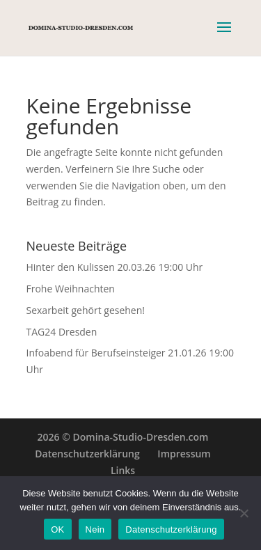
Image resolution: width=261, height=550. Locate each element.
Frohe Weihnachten (70, 288)
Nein (95, 529)
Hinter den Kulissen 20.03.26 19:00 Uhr (114, 267)
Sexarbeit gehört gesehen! (85, 310)
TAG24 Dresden (61, 331)
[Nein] (244, 513)
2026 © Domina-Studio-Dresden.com (123, 436)
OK (57, 529)
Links (123, 470)
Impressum (183, 453)
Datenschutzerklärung (87, 453)
